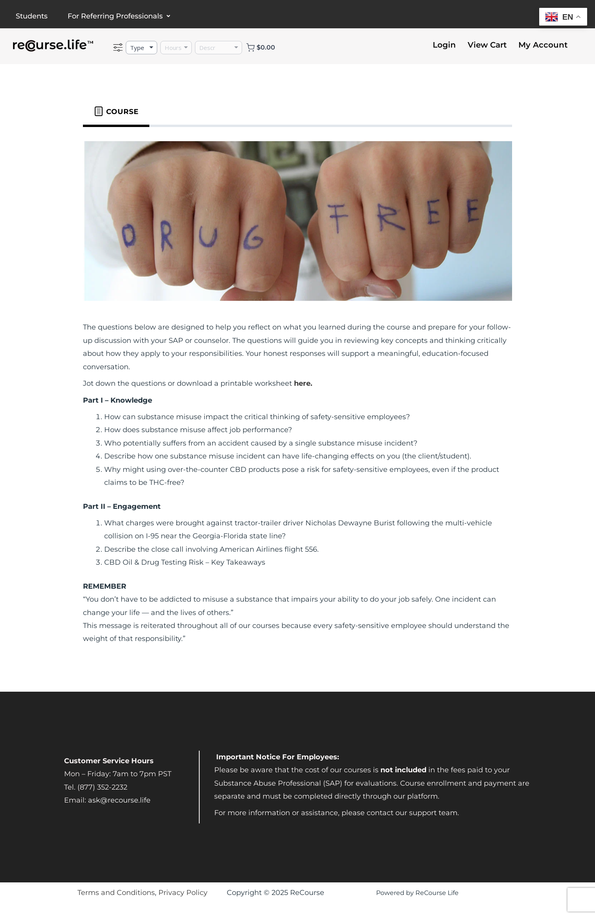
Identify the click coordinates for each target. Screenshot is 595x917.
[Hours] (176, 47)
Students (32, 16)
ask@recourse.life (119, 800)
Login (444, 45)
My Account (542, 45)
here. (303, 383)
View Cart (487, 45)
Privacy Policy (183, 892)
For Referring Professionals (119, 16)
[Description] (218, 47)
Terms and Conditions (116, 892)
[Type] (141, 47)
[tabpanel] (297, 395)
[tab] (116, 111)
